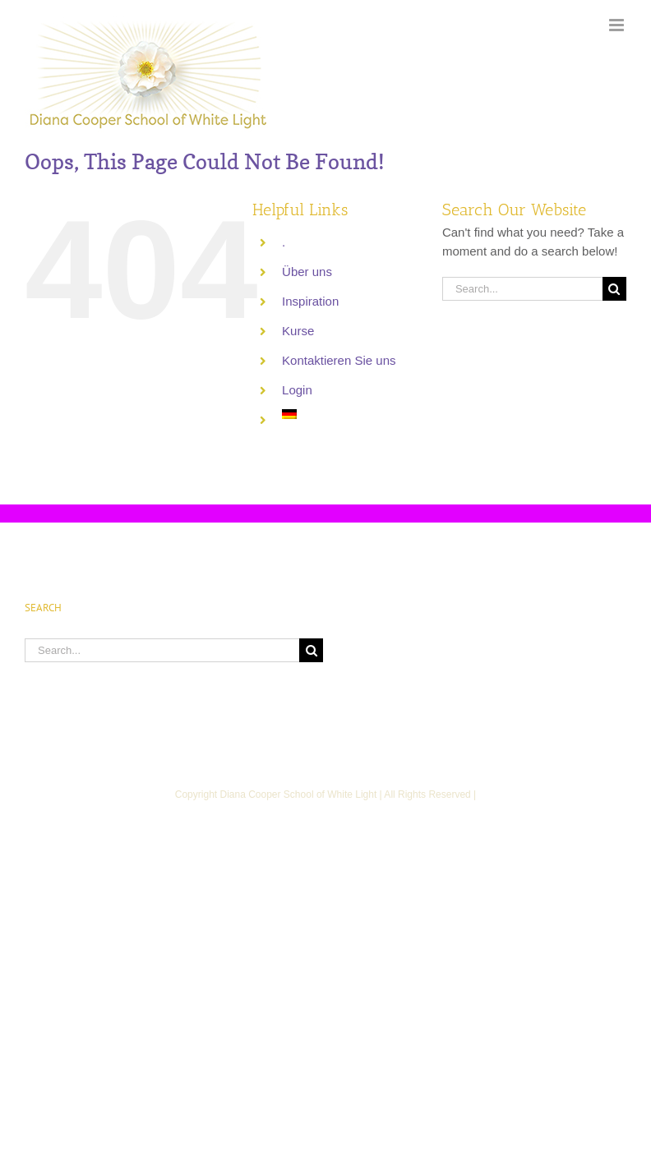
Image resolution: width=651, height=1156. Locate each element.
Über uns (307, 272)
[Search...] (522, 289)
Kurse (298, 331)
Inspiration (310, 301)
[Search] (614, 289)
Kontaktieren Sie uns (338, 360)
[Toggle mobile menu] (617, 25)
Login (297, 390)
